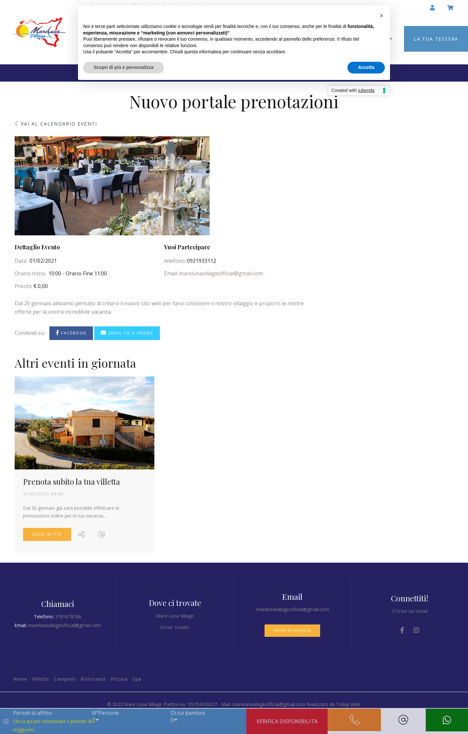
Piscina (119, 679)
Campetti (65, 679)
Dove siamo (175, 627)
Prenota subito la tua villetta (71, 481)
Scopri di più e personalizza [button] (123, 67)
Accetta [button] (366, 67)
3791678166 (68, 616)
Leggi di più (47, 534)
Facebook (71, 333)
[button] (381, 15)
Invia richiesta (292, 630)
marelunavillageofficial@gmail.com (221, 273)
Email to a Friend (127, 333)
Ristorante (93, 679)
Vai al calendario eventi (59, 124)
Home (20, 679)
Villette (40, 679)
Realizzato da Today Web (333, 704)
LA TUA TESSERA (436, 39)
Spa (137, 679)
